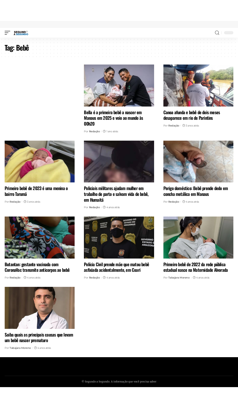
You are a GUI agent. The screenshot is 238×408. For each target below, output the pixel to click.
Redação (94, 131)
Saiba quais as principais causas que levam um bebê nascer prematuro (39, 337)
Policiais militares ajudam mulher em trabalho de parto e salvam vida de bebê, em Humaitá (116, 194)
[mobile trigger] (9, 33)
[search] (217, 32)
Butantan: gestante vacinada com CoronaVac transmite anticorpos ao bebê (37, 267)
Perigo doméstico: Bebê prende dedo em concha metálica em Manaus (195, 191)
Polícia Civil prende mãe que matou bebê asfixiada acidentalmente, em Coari (116, 267)
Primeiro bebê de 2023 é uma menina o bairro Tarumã (36, 191)
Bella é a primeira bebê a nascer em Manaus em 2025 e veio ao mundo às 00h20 (113, 118)
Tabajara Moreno (179, 277)
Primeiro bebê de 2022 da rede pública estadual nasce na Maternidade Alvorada (195, 267)
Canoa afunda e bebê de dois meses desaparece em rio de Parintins (191, 115)
